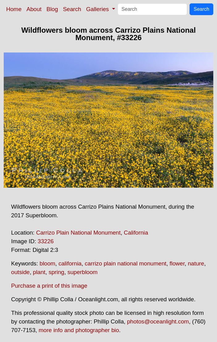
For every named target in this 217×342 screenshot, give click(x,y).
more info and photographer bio (79, 330)
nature (196, 263)
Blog (52, 9)
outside (20, 272)
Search (72, 9)
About (34, 9)
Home (14, 9)
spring (56, 272)
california (69, 263)
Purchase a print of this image (49, 285)
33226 (46, 241)
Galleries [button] (98, 9)
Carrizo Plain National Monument (78, 232)
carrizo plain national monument (125, 263)
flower (177, 263)
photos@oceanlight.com (158, 321)
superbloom (83, 272)
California (136, 232)
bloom (47, 263)
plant (39, 272)
